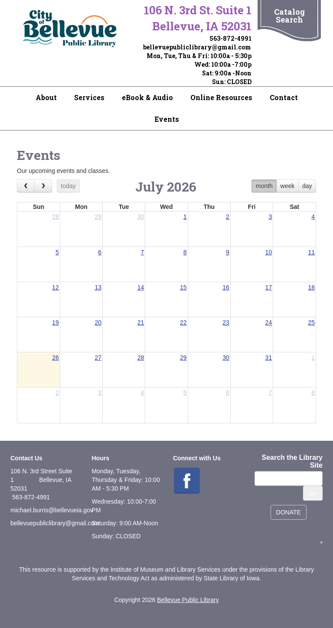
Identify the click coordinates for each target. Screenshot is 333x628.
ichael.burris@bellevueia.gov (54, 510)
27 (98, 357)
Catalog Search (289, 16)
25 (311, 322)
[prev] (26, 185)
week (288, 185)
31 (268, 357)
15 (183, 287)
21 (140, 322)
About (46, 97)
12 (55, 287)
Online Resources (221, 97)
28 (55, 216)
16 (225, 287)
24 (268, 322)
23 (225, 322)
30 (140, 216)
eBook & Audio (147, 97)
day (307, 185)
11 (311, 252)
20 (98, 322)
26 (55, 357)
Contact (284, 97)
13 (98, 287)
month (264, 185)
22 (183, 322)
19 (55, 322)
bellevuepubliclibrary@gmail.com (197, 47)
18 (311, 287)
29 (98, 216)
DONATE (288, 512)
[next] (43, 185)
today (68, 185)
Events (166, 119)
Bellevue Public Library (188, 599)
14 (140, 287)
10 (268, 252)
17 (268, 287)
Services (89, 97)
